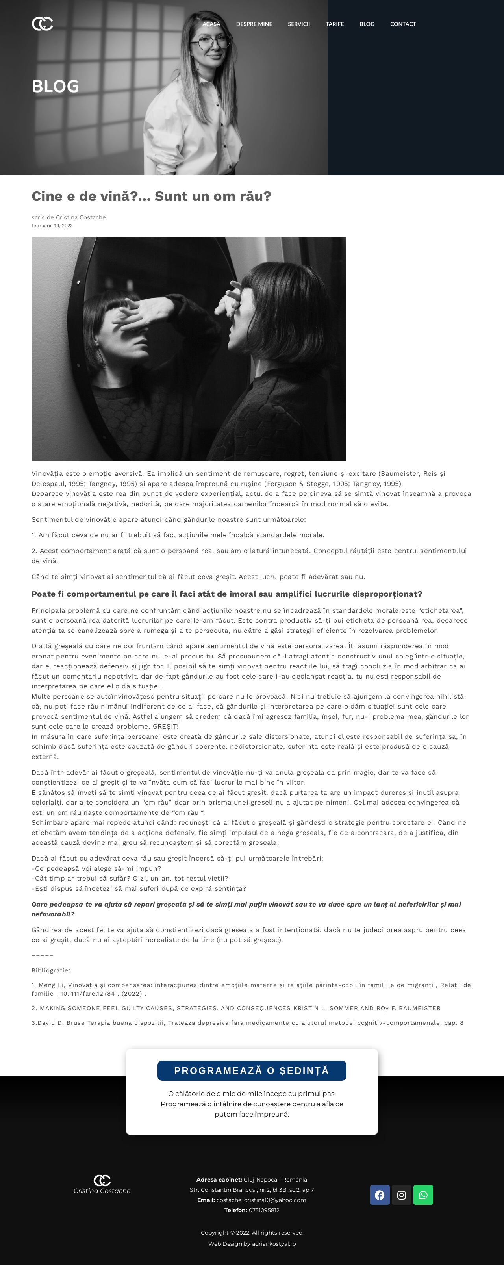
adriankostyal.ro (274, 1243)
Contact (403, 23)
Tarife (335, 23)
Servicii (299, 23)
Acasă (211, 23)
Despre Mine (254, 23)
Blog (367, 23)
